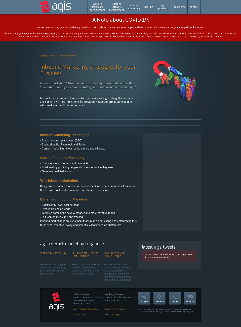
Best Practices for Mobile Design (114, 254)
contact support (113, 314)
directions (159, 298)
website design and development (97, 6)
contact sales (79, 314)
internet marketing (134, 7)
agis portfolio (163, 7)
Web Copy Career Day (53, 252)
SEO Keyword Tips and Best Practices (85, 254)
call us (175, 298)
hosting (148, 6)
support (144, 298)
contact (194, 6)
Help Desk (50, 33)
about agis (179, 6)
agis (55, 7)
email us (190, 298)
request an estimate (115, 309)
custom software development (116, 6)
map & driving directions (85, 309)
